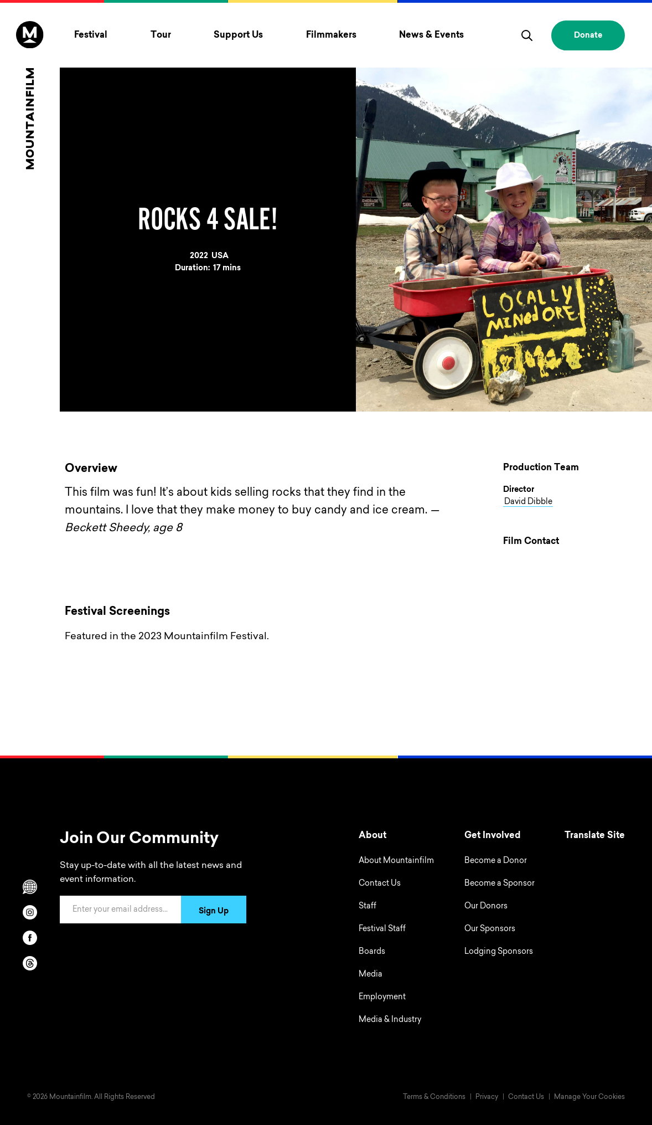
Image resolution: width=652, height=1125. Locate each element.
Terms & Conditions (434, 1097)
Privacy (486, 1097)
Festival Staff (382, 929)
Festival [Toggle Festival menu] (90, 35)
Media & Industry (390, 1020)
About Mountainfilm (396, 861)
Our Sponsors (489, 929)
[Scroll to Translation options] (29, 886)
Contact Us (380, 884)
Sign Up (214, 912)
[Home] (29, 95)
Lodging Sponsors (498, 952)
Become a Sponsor (499, 884)
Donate (588, 36)
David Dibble (528, 502)
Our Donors (486, 907)
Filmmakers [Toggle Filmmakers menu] (331, 35)
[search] (527, 35)
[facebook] (29, 937)
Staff (367, 907)
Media (370, 975)
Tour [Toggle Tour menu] (161, 35)
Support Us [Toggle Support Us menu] (238, 35)
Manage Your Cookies (589, 1097)
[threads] (29, 963)
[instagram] (29, 912)
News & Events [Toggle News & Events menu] (431, 35)
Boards (372, 952)
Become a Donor (495, 861)
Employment (382, 997)
